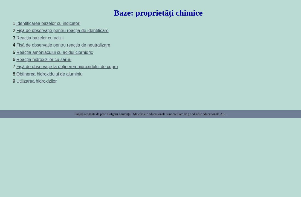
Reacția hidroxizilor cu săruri (43, 59)
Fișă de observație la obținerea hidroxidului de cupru (67, 66)
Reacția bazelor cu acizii (40, 38)
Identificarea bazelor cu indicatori (48, 23)
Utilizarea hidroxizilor (36, 81)
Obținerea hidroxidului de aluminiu (49, 74)
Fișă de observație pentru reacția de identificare (62, 30)
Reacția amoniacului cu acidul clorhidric (54, 52)
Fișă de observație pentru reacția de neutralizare (63, 45)
